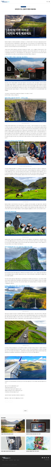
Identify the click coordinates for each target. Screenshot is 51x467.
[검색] (47, 1)
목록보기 (25, 410)
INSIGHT (6, 460)
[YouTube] (42, 457)
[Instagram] (44, 457)
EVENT (18, 460)
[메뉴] (49, 1)
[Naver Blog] (48, 457)
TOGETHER (11, 460)
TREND (3, 460)
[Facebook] (46, 457)
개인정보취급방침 (46, 459)
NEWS (15, 460)
